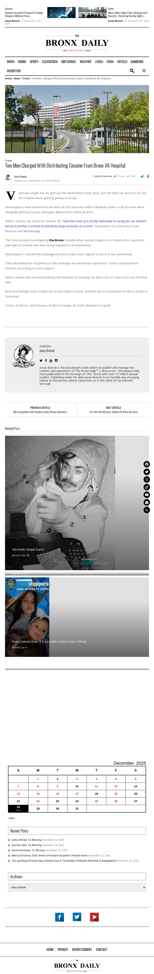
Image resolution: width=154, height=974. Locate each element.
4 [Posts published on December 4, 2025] (96, 779)
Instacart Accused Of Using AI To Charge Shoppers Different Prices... (24, 14)
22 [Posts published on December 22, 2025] (38, 801)
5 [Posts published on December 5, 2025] (116, 779)
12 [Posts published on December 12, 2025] (116, 786)
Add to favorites (103, 176)
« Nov (11, 818)
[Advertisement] (28, 48)
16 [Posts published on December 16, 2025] (57, 793)
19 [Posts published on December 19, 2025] (116, 793)
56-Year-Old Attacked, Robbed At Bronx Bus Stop (114, 412)
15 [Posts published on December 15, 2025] (38, 793)
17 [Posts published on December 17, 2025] (77, 793)
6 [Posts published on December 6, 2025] (136, 779)
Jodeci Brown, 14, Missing (26, 840)
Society (111, 8)
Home (8, 78)
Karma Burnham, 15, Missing (28, 850)
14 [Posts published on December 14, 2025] (18, 793)
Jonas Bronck (12, 20)
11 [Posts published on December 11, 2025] (96, 786)
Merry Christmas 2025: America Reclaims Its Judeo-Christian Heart (49, 855)
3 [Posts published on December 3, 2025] (77, 779)
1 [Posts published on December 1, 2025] (38, 779)
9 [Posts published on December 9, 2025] (57, 786)
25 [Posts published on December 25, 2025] (96, 801)
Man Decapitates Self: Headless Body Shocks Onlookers (40, 412)
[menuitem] (10, 61)
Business (8, 8)
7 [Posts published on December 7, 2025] (18, 786)
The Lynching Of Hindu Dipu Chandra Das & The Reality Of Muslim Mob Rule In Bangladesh (64, 860)
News (17, 78)
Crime (25, 78)
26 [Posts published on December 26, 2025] (116, 801)
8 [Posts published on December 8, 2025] (38, 786)
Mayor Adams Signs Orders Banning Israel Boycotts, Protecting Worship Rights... (127, 14)
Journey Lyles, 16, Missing (26, 845)
